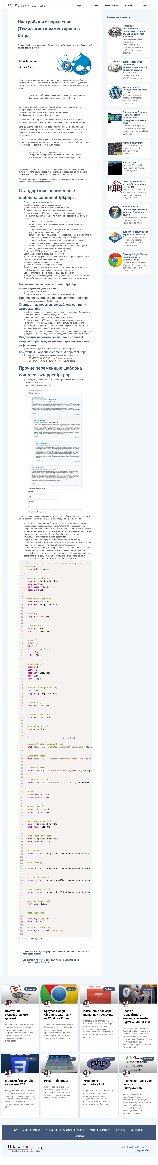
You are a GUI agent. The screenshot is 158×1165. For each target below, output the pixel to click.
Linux (27, 1136)
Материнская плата (132, 145)
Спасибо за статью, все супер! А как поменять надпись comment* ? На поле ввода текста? (56, 959)
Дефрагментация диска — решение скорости (134, 235)
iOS (18, 1136)
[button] (56, 960)
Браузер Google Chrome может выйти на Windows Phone (134, 259)
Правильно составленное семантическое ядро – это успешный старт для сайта (134, 33)
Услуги (79, 8)
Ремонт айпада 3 (56, 1087)
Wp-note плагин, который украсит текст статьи (134, 92)
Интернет (103, 1136)
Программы (79, 1142)
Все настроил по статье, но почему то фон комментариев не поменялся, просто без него (52, 968)
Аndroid (80, 1136)
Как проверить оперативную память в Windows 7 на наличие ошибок (134, 212)
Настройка (119, 1136)
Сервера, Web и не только (30, 47)
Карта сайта (142, 1155)
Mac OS (38, 1136)
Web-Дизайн (49, 47)
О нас (94, 8)
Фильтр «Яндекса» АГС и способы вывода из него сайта (134, 186)
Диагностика (135, 1136)
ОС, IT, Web (40, 8)
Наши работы (110, 8)
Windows (68, 1136)
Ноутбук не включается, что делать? (16, 1021)
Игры (91, 1136)
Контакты (128, 8)
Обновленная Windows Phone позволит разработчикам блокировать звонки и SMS (134, 119)
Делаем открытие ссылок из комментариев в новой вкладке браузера (134, 68)
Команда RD (128, 164)
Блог (144, 8)
